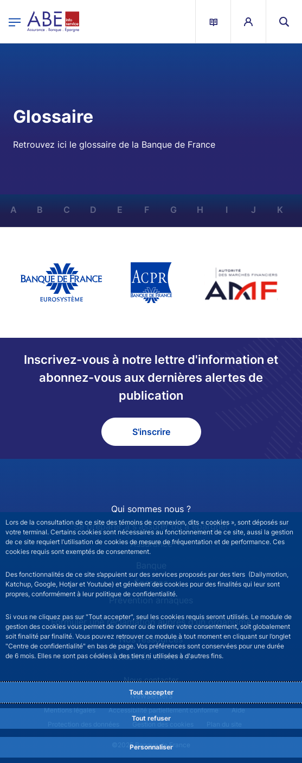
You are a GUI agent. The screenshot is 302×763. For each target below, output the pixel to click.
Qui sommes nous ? (151, 508)
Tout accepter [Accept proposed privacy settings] (151, 692)
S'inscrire (151, 431)
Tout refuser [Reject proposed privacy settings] (151, 718)
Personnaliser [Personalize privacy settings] (151, 747)
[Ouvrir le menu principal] (15, 21)
